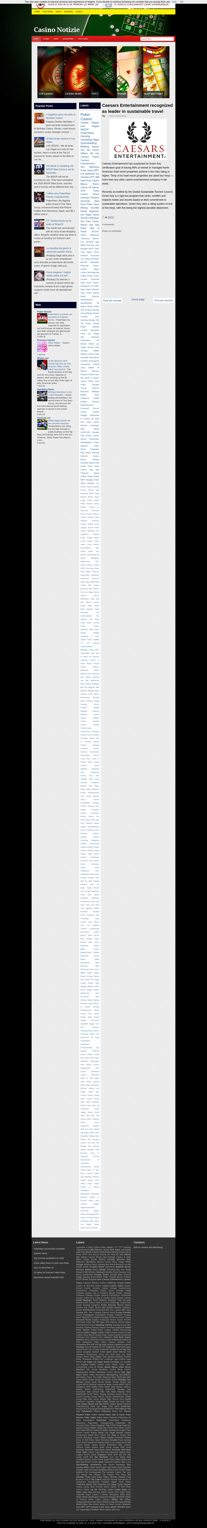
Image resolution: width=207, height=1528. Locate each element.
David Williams (100, 1300)
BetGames (95, 680)
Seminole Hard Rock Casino (98, 1450)
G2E (93, 820)
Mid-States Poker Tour (86, 1377)
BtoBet (96, 708)
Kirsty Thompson (87, 915)
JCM (89, 895)
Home (36, 39)
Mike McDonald (119, 1377)
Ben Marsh (85, 677)
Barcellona (94, 357)
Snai (97, 463)
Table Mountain (91, 1470)
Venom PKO (93, 1180)
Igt (92, 419)
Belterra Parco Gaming (89, 674)
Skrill (82, 1116)
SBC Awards (94, 589)
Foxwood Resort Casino (87, 1320)
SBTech (83, 1088)
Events (96, 800)
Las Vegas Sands (89, 214)
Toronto (96, 1156)
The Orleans (93, 1146)
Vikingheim (84, 1190)
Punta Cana (93, 374)
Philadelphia (86, 442)
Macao (83, 184)
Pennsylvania (86, 299)
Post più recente (112, 300)
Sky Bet (90, 1116)
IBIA (82, 881)
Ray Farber (85, 1058)
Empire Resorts (89, 402)
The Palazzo (108, 1474)
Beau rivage (118, 1262)
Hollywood (94, 415)
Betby (88, 684)
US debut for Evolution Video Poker (49, 1272)
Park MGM (85, 572)
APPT (96, 650)
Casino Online (89, 194)
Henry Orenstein (89, 864)
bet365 (83, 633)
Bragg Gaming (83, 1277)
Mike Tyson (94, 969)
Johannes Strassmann (86, 1354)
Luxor (89, 544)
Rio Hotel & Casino (89, 378)
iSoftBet (96, 633)
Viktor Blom (94, 630)
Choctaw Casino (87, 738)
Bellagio (95, 391)
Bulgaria (83, 711)
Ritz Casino (93, 585)
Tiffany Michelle (87, 1150)
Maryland (95, 330)
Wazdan (83, 1197)
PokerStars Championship (100, 1423)
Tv (93, 1170)
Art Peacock (94, 657)
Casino (46, 39)
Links (56, 39)
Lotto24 (83, 929)
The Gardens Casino (111, 1472)
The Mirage (81, 1474)
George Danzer (89, 837)
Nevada (95, 432)
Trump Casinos (89, 388)
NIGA (97, 987)
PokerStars (87, 132)
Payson (96, 1031)
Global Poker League (101, 1330)
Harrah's (84, 218)
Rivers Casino (107, 1437)
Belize (96, 670)
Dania (90, 762)
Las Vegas (89, 126)
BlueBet (91, 691)
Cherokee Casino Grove (101, 1290)
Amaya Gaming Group (114, 1252)
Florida (83, 524)
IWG (90, 881)
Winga (83, 1214)
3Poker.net (43, 358)
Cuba (94, 759)
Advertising (68, 12)
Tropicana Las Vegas (106, 1484)
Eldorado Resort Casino (119, 1305)
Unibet (83, 476)
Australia (84, 357)
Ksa (97, 915)
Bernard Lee (121, 1264)
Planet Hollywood (89, 235)
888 (97, 177)
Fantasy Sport (93, 517)
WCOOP (90, 242)
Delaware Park (115, 1300)
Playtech (94, 197)
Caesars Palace (89, 157)
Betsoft (83, 262)
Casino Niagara (89, 718)
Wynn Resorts (92, 289)
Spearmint (84, 1126)
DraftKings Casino (118, 1302)
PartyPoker (94, 439)
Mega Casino (89, 949)
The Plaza (94, 619)
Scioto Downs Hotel (94, 1447)
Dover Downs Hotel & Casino (96, 1302)
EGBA (96, 398)
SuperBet (84, 1136)
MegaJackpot (85, 952)
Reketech (84, 1061)
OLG (97, 562)
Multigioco (95, 558)
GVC (82, 823)
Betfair (83, 395)
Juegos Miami (93, 538)
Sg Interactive (112, 1452)
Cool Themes (96, 1521)
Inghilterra (84, 534)
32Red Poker (86, 640)
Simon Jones (93, 1112)
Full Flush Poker (83, 1322)
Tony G (95, 1153)
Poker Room (103, 1417)
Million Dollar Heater (89, 973)
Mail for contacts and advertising (148, 1247)
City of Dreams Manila (104, 1293)
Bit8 (97, 687)
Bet (87, 680)
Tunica (96, 1167)
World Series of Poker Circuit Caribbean (89, 1217)
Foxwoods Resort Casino (111, 1320)
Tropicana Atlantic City (86, 1484)
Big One (83, 687)
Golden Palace (93, 847)
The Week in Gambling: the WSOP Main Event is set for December (60, 169)
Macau (95, 187)
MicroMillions (85, 548)
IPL (86, 881)
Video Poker (86, 1184)
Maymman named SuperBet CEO (49, 1277)
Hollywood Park (89, 871)
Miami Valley (89, 959)
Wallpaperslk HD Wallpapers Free (138, 1521)
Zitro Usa (90, 1228)
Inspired (83, 884)
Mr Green (98, 1384)
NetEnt (96, 990)
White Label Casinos (99, 1499)
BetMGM (89, 174)
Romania (84, 589)
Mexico (96, 544)
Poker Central (98, 1414)
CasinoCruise (85, 728)
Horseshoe (85, 364)
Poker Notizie (48, 12)
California (84, 398)
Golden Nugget (90, 1332)
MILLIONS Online (89, 932)
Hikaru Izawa (89, 868)
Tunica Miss (85, 1170)
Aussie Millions (89, 667)
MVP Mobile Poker (89, 939)
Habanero (91, 531)
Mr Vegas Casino (111, 1384)
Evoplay (96, 803)
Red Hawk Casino (122, 1428)
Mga (82, 429)
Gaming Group (93, 830)
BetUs (82, 684)
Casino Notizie (57, 30)
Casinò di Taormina (85, 1286)
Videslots (84, 630)
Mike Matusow (104, 1377)
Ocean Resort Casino (89, 565)
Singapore (85, 286)
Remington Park (123, 1430)
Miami (96, 429)
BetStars (95, 259)
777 (82, 643)
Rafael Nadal (93, 1054)
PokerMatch (85, 1041)
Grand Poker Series (104, 1335)
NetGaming (85, 562)
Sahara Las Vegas (112, 1442)
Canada (84, 361)
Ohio (82, 435)
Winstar (90, 483)
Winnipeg (90, 1214)
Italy (97, 242)
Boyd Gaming (86, 701)
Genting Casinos (89, 833)
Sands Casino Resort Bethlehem (89, 595)
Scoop (89, 1099)
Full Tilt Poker (98, 1322)
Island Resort (93, 888)
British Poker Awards (106, 1277)
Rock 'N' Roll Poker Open (88, 1440)
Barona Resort (86, 497)
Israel (82, 895)
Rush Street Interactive (89, 1085)
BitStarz (83, 691)
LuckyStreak (94, 929)
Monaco (95, 371)
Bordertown (85, 698)
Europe (91, 320)
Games (58, 12)
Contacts (78, 12)
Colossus (84, 748)
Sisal (93, 599)
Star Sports (94, 1129)
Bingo (89, 313)
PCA (97, 1024)
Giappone (95, 840)
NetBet (89, 990)
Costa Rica (85, 759)
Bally (97, 494)
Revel (83, 459)
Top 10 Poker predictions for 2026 (49, 1258)
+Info (174, 2)
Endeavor (95, 789)
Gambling (86, 139)
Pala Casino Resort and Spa (89, 1404)
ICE (82, 174)
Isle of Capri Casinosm (89, 891)
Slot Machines (89, 167)
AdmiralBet (84, 653)
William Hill (86, 153)
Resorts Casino (89, 456)
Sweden (89, 609)
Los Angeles (93, 925)
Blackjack (95, 262)
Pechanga (84, 1034)
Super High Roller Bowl (111, 1467)
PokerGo (95, 572)
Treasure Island (89, 473)
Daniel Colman (124, 1298)
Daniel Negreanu (89, 211)
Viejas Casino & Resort (96, 1494)
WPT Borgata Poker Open (98, 1507)
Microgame (85, 963)
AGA (82, 293)
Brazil (90, 500)
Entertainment (86, 405)
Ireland (96, 364)
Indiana (96, 881)
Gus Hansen (94, 861)
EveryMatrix (85, 803)
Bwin (97, 395)
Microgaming (93, 272)
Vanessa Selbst (100, 1492)
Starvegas (84, 1133)
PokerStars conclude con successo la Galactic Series (60, 317)
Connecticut (94, 752)
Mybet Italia (93, 983)
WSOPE (95, 231)
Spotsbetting (86, 303)
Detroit (96, 293)
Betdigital (95, 684)
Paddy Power (86, 276)
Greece (83, 857)
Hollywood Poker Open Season (99, 1342)
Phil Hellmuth (89, 337)
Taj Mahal (102, 1470)
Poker (85, 115)
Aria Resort (93, 1254)
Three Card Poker (93, 1477)
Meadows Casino (89, 946)
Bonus (96, 694)
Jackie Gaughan (83, 1352)
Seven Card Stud (88, 1105)
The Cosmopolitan (92, 1472)
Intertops (84, 197)
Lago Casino (119, 1359)
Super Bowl (94, 1133)
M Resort (98, 1367)
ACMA (91, 650)
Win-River (84, 1211)
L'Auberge (84, 919)
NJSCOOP (85, 432)
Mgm (96, 139)
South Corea (89, 1122)
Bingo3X (91, 687)
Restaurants (85, 1068)
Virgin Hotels (93, 476)
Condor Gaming (100, 1295)
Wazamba (95, 1194)
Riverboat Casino (91, 1437)
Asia (97, 245)
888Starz (84, 650)
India (97, 419)
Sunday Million (89, 351)
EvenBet (95, 208)
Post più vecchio (164, 300)
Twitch (96, 1173)
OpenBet (84, 1024)
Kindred (96, 912)
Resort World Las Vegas (103, 1433)
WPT (96, 170)
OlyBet (83, 1020)
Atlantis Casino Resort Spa (94, 1257)
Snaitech (95, 1119)
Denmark (95, 511)
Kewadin (84, 912)
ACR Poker (89, 191)
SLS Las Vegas (86, 592)
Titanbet (95, 384)
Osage (91, 1024)
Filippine (83, 521)
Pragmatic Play (103, 1425)
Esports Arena (108, 1312)
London (83, 330)
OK (181, 2)
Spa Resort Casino (89, 602)
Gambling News (45, 389)
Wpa (92, 1221)
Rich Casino (100, 1435)
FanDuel (91, 806)
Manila (83, 942)
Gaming (85, 136)
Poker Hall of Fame (115, 1414)
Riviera (96, 459)
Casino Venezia (89, 721)
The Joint (91, 1143)
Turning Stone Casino (106, 1487)
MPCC (83, 936)
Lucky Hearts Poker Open (118, 1364)
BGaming (84, 494)
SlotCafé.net (43, 418)
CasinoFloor (85, 732)
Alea (92, 653)
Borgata (84, 248)
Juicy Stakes (87, 367)
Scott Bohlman (92, 1102)
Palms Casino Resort (113, 1404)
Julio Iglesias (86, 908)
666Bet (96, 640)
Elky (88, 789)
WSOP (84, 129)
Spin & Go (84, 1129)
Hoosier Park (93, 878)
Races (83, 1054)
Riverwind (95, 1075)
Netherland (84, 993)
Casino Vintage (89, 725)
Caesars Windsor (91, 1283)
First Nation (95, 1317)
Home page (138, 299)
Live (82, 925)
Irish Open (86, 422)
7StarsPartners (86, 647)
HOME (37, 12)
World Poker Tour (84, 1504)
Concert (84, 316)
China (89, 293)
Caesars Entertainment (117, 116)
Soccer (83, 381)
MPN (90, 936)
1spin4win (84, 636)
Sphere (96, 1126)
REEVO (96, 1051)
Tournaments (85, 1167)
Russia (90, 347)
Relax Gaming (92, 452)
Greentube (95, 857)
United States (89, 122)
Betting (84, 146)
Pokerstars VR (89, 340)
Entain (83, 793)
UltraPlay (87, 1177)
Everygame (94, 361)
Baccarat (84, 391)
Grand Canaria (86, 851)
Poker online (86, 170)
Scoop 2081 (119, 1447)
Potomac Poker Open (86, 1425)
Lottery (83, 272)
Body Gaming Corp (122, 1272)
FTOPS (83, 806)
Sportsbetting (88, 143)
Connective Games (89, 755)
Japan (96, 269)
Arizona (89, 487)
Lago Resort (93, 922)
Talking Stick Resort (116, 1470)
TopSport (84, 1156)
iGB (95, 1228)
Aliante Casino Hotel (89, 354)
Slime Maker (54, 343)
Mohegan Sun (124, 1379)
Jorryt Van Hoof (106, 1354)
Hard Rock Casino (89, 180)
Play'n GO (94, 1034)
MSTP (96, 936)
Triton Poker (85, 623)
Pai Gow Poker (92, 568)
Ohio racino (93, 1014)
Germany (84, 840)
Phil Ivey (90, 245)
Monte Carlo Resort (88, 555)
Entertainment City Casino (108, 1310)
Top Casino (83, 39)
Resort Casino (92, 1065)
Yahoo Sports (105, 1509)
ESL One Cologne (92, 1312)
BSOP (91, 494)
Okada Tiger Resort (89, 1017)
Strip (97, 347)
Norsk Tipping (93, 1000)
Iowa (92, 884)
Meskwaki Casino (89, 956)
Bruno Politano (124, 1277)
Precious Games (46, 340)
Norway (96, 1007)
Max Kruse (93, 942)
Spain (89, 252)
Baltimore (84, 670)
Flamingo (95, 521)
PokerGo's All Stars (89, 1037)
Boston (96, 313)
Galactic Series (92, 823)
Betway (84, 208)
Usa (97, 153)
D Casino (105, 1298)
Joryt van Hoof (92, 905)
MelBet (96, 952)
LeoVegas (94, 425)
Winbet (96, 1211)
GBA (97, 820)
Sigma (91, 463)
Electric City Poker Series (88, 1307)
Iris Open (117, 1347)
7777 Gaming (92, 643)
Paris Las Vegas (89, 334)
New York (105, 1392)
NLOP (82, 990)
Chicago (96, 735)
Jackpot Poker (98, 1352)
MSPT (91, 248)
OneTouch (95, 1020)
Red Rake (95, 1058)
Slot (97, 599)
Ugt (81, 1177)
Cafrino (96, 715)
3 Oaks (95, 636)
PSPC (82, 568)
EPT (92, 177)
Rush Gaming (93, 1082)
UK (90, 187)
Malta (83, 245)
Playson (84, 374)
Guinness (84, 861)
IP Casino (85, 419)
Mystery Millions (87, 987)
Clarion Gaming (89, 745)
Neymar (95, 296)
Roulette (84, 463)
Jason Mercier (119, 1352)
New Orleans (93, 1392)
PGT (82, 1027)
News (83, 296)
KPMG (96, 908)
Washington (85, 1194)
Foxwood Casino (123, 1317)
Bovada (96, 698)
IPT (97, 531)
